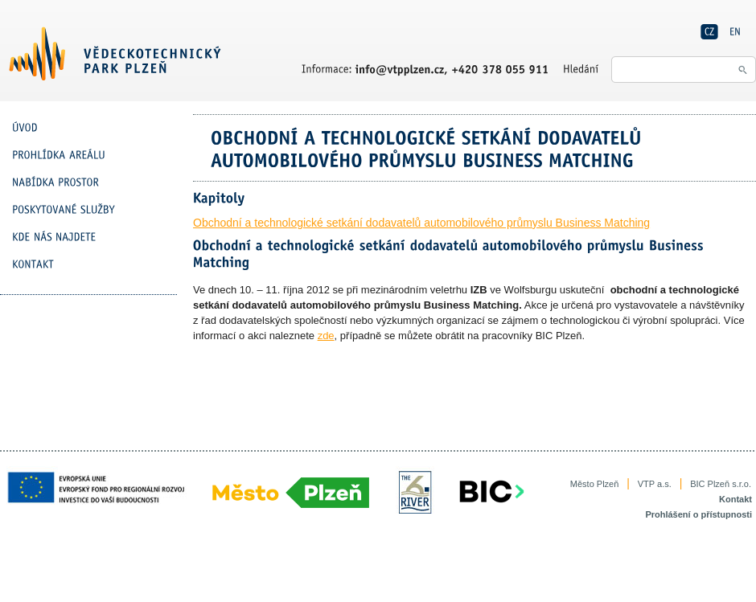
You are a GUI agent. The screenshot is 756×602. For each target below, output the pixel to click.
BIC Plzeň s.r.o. (720, 484)
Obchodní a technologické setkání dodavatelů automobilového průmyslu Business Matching (421, 222)
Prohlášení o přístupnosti (698, 514)
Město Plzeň (594, 484)
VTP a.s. (655, 484)
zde (326, 336)
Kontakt (735, 499)
